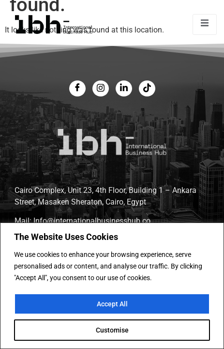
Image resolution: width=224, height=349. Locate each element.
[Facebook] (77, 88)
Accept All (112, 304)
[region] (112, 285)
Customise (112, 330)
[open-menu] (205, 24)
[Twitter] (100, 88)
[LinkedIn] (124, 88)
